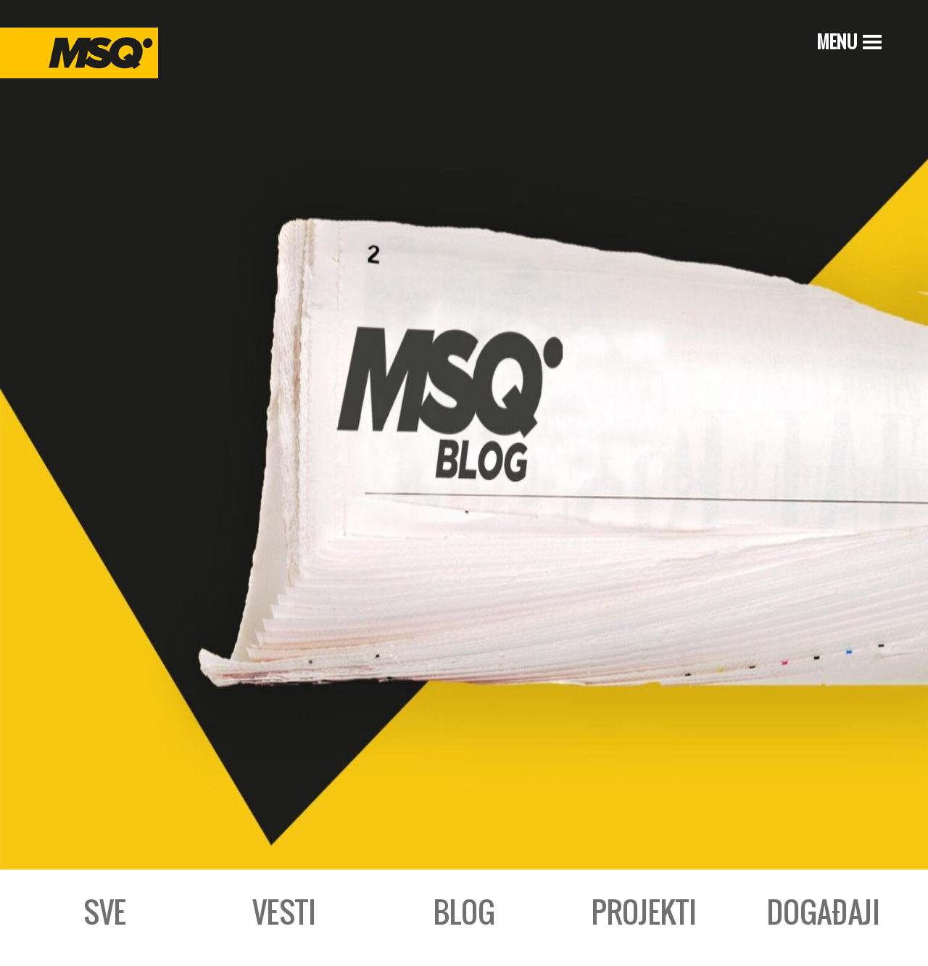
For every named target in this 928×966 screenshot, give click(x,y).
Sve (104, 912)
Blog (464, 912)
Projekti (644, 912)
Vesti (284, 912)
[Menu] (847, 41)
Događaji (823, 912)
